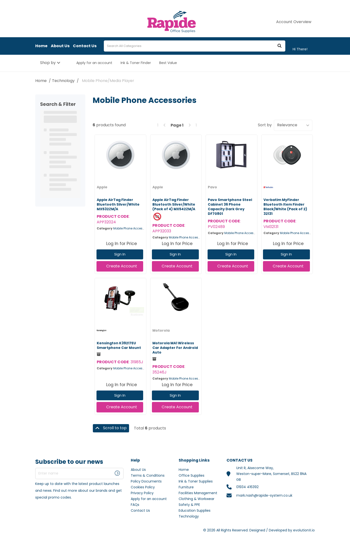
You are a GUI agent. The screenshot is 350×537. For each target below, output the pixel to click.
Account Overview (293, 22)
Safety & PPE (189, 504)
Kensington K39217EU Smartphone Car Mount (119, 345)
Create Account (121, 266)
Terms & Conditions (148, 475)
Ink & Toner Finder (136, 62)
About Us (60, 46)
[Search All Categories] (194, 46)
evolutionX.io (304, 530)
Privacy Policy (142, 493)
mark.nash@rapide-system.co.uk (264, 495)
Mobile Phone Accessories (132, 228)
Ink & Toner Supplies (196, 481)
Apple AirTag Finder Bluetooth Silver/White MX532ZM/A (118, 204)
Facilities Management (198, 493)
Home (41, 46)
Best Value (168, 62)
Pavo (212, 187)
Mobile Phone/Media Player (108, 80)
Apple (102, 187)
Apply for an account (94, 62)
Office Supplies (191, 475)
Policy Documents (146, 481)
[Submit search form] (279, 46)
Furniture (186, 487)
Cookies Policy (143, 487)
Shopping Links (194, 460)
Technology (63, 80)
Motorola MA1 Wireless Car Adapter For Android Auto (175, 348)
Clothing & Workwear (196, 498)
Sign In (119, 254)
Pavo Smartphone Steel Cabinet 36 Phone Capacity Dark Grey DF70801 (230, 206)
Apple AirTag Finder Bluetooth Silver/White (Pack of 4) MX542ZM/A (173, 204)
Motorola (161, 330)
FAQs (135, 504)
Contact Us (84, 46)
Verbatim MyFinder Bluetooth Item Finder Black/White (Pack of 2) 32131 (285, 206)
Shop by (48, 62)
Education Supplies (194, 510)
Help (135, 460)
